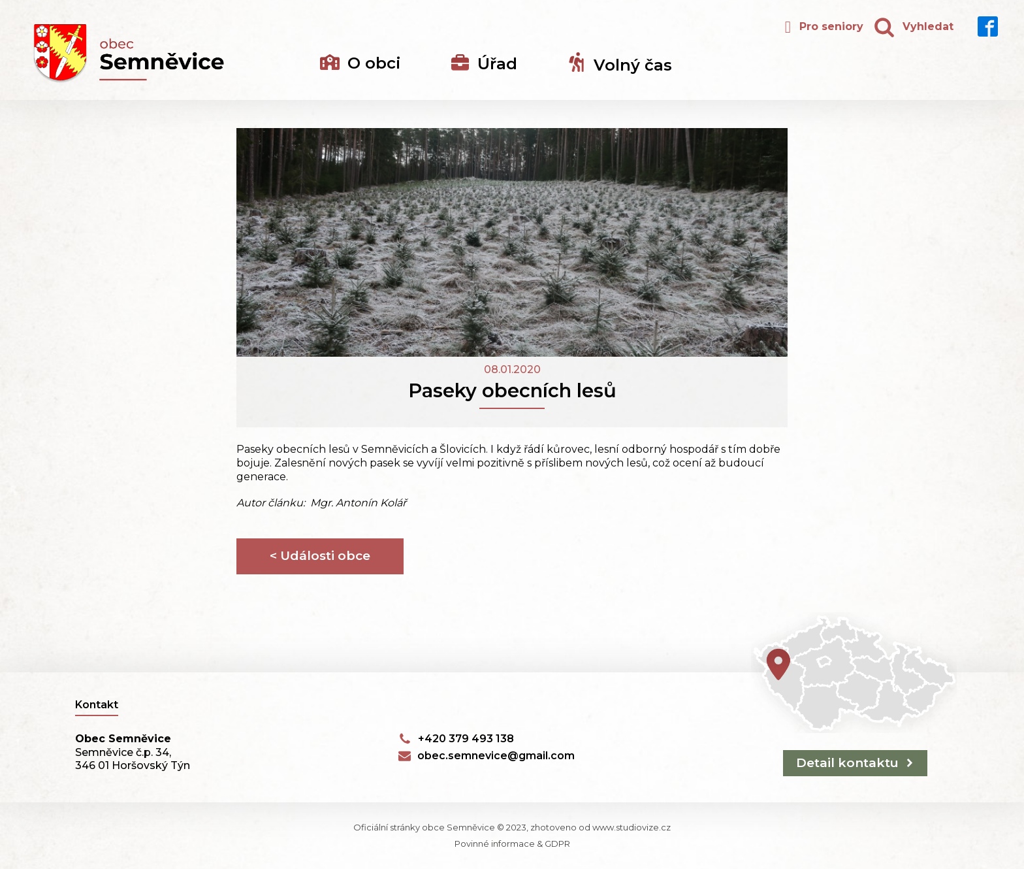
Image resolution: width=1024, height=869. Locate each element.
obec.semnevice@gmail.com (496, 755)
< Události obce (320, 555)
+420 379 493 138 (466, 738)
